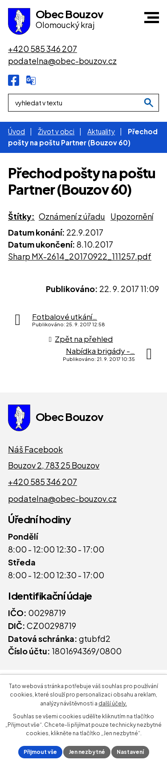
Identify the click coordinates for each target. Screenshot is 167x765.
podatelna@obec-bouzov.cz (62, 498)
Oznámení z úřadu (72, 216)
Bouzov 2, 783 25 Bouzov (53, 465)
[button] (151, 17)
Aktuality (101, 131)
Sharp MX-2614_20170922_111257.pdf (79, 256)
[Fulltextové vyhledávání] (83, 103)
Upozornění (131, 216)
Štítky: (21, 216)
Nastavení (130, 752)
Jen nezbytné (87, 752)
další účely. (112, 703)
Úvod (16, 131)
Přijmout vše (40, 752)
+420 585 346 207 (42, 482)
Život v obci (56, 131)
